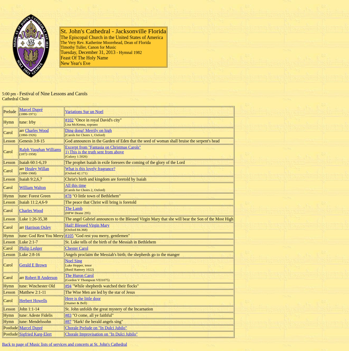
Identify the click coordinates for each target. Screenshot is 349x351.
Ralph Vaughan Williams (40, 149)
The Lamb (73, 208)
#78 (68, 196)
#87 (68, 321)
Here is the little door (83, 298)
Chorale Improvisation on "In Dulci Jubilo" (101, 334)
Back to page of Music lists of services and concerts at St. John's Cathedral (64, 344)
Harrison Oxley (38, 227)
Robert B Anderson (41, 277)
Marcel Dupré (31, 109)
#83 (68, 315)
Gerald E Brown (33, 265)
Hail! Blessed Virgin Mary (87, 225)
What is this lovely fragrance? (90, 168)
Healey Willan (37, 168)
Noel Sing (73, 261)
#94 (68, 286)
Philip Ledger (30, 248)
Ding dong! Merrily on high (88, 130)
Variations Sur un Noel (84, 111)
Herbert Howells (33, 300)
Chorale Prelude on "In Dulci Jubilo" (96, 328)
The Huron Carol (79, 275)
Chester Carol (76, 248)
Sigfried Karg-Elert (35, 334)
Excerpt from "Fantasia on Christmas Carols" (103, 147)
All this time (75, 185)
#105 (69, 235)
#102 (69, 120)
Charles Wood (37, 130)
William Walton (32, 187)
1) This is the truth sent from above (94, 152)
